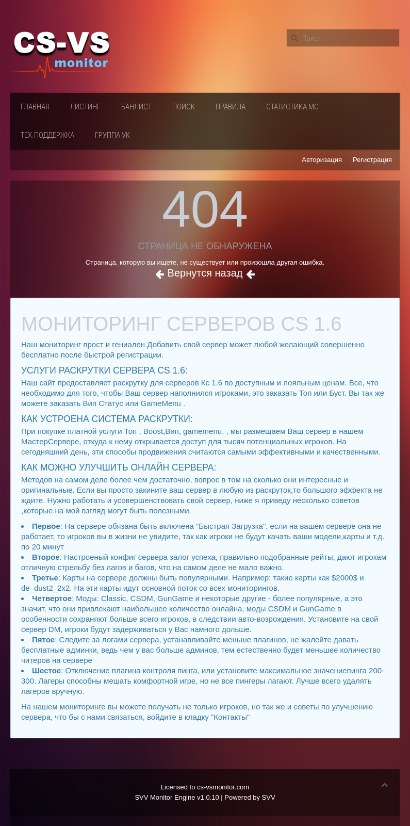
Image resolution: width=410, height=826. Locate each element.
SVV (268, 797)
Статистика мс (292, 106)
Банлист (136, 106)
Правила (230, 106)
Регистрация (372, 160)
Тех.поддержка (47, 135)
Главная (35, 106)
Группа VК (112, 135)
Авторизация (322, 160)
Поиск (183, 106)
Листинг (85, 106)
